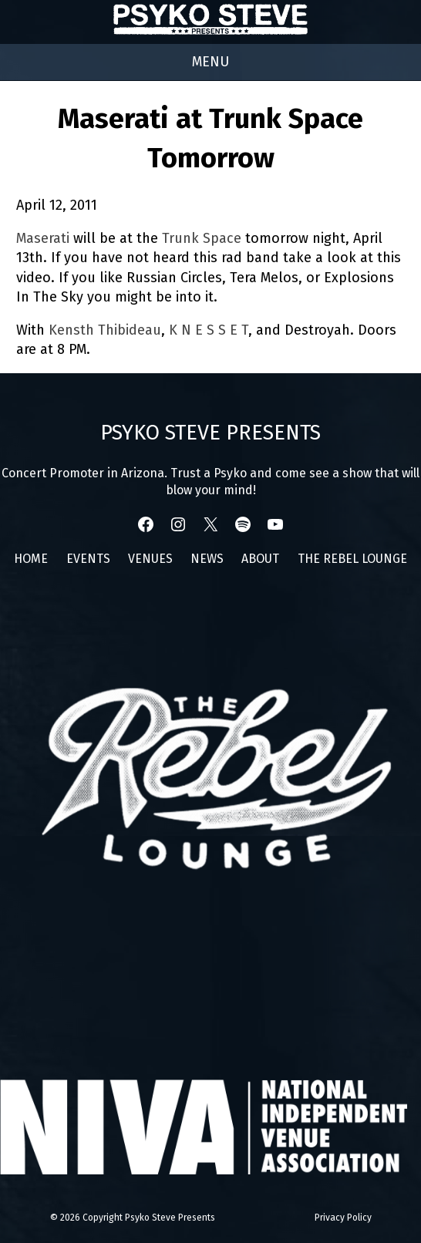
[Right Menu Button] (210, 62)
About (260, 558)
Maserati (42, 238)
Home (31, 558)
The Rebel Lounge (352, 558)
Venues (150, 558)
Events (88, 558)
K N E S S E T (208, 330)
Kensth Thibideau (105, 330)
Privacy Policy (343, 1217)
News (207, 558)
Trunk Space (201, 238)
